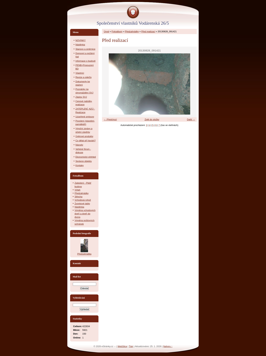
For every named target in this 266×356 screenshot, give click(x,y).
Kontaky (79, 165)
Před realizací (148, 31)
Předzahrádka (84, 254)
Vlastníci (79, 73)
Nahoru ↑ (167, 346)
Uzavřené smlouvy (84, 116)
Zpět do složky (152, 119)
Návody (79, 144)
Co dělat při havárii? (85, 140)
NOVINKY (80, 40)
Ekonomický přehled (85, 157)
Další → (191, 119)
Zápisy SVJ (81, 97)
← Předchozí (110, 119)
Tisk (131, 346)
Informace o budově (85, 61)
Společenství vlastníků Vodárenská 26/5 (133, 23)
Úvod (106, 31)
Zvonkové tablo (82, 203)
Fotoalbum (117, 31)
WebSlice (122, 346)
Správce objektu (83, 161)
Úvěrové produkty (84, 136)
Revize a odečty (83, 77)
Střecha (78, 196)
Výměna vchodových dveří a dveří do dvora (85, 213)
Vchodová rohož (83, 200)
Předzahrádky (132, 31)
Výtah (77, 190)
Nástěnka (80, 44)
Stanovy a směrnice (85, 49)
